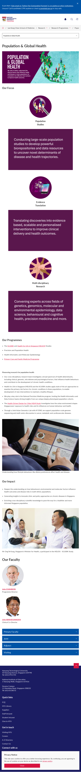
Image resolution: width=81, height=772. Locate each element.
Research (41, 28)
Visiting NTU (7, 732)
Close (22, 766)
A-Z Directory (7, 740)
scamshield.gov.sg (45, 8)
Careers (5, 736)
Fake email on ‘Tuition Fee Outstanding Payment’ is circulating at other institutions (42, 6)
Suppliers (5, 710)
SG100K (10, 346)
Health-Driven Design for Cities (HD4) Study (24, 403)
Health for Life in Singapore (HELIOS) (31, 346)
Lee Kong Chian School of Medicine (21, 28)
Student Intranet (8, 717)
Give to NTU (7, 721)
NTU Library (6, 706)
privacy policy (47, 761)
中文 (4, 702)
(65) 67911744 (10, 675)
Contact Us (6, 744)
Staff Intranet (7, 714)
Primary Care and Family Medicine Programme (21, 359)
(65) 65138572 (10, 690)
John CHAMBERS (9, 589)
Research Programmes (60, 28)
